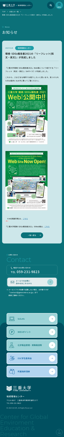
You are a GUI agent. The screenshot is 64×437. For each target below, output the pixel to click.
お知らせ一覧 (14, 12)
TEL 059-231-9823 (14, 403)
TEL (32, 270)
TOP (4, 12)
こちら (25, 218)
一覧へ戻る (32, 235)
